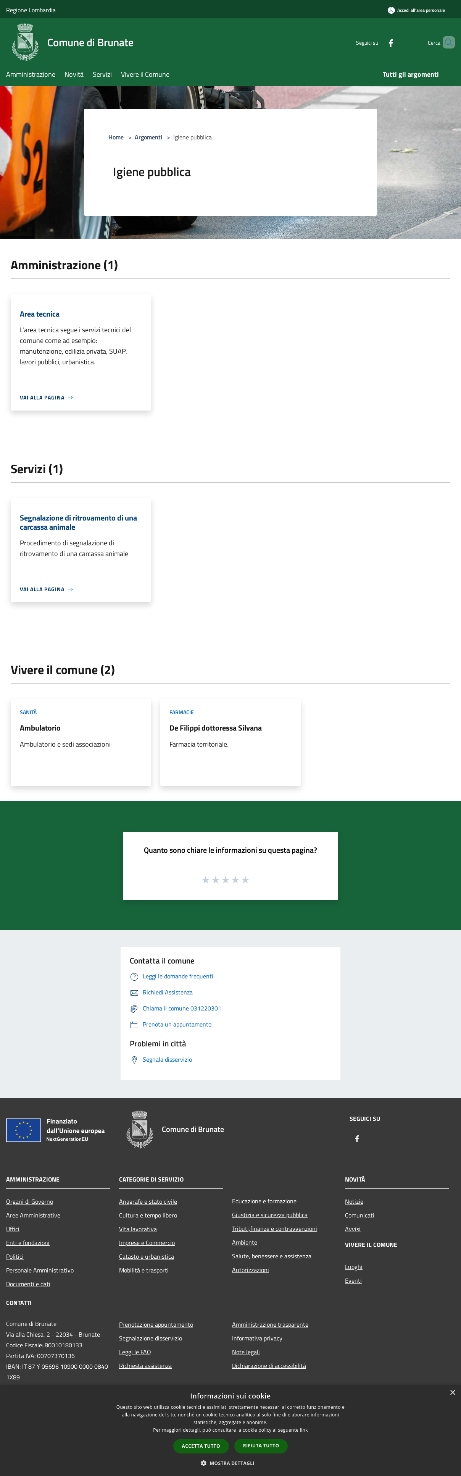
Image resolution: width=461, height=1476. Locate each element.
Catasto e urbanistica (146, 1256)
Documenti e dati (28, 1283)
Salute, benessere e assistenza (271, 1256)
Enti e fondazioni (28, 1242)
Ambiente (244, 1242)
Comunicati (359, 1215)
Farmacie (181, 712)
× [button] (452, 1393)
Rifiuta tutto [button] (261, 1445)
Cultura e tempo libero (148, 1215)
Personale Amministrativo (40, 1270)
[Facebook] (377, 42)
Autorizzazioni (250, 1269)
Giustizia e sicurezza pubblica (270, 1214)
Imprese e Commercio (147, 1242)
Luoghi (354, 1266)
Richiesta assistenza (145, 1365)
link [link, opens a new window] (304, 1430)
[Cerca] (446, 42)
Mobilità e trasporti (144, 1270)
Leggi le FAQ (135, 1351)
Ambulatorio (40, 728)
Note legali (246, 1351)
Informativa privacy (257, 1338)
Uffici (12, 1229)
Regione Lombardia (31, 10)
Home (116, 137)
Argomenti (148, 137)
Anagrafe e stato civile (148, 1201)
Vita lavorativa (138, 1229)
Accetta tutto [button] (201, 1446)
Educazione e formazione (264, 1201)
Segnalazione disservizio (150, 1338)
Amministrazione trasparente (270, 1324)
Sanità (28, 712)
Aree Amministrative (33, 1215)
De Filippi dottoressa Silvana (215, 728)
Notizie (354, 1201)
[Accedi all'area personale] (416, 10)
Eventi (353, 1280)
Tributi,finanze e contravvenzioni (274, 1228)
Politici (15, 1256)
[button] (230, 1463)
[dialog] (230, 1430)
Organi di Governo (29, 1201)
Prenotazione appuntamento (156, 1324)
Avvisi (353, 1229)
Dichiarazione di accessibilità (269, 1365)
